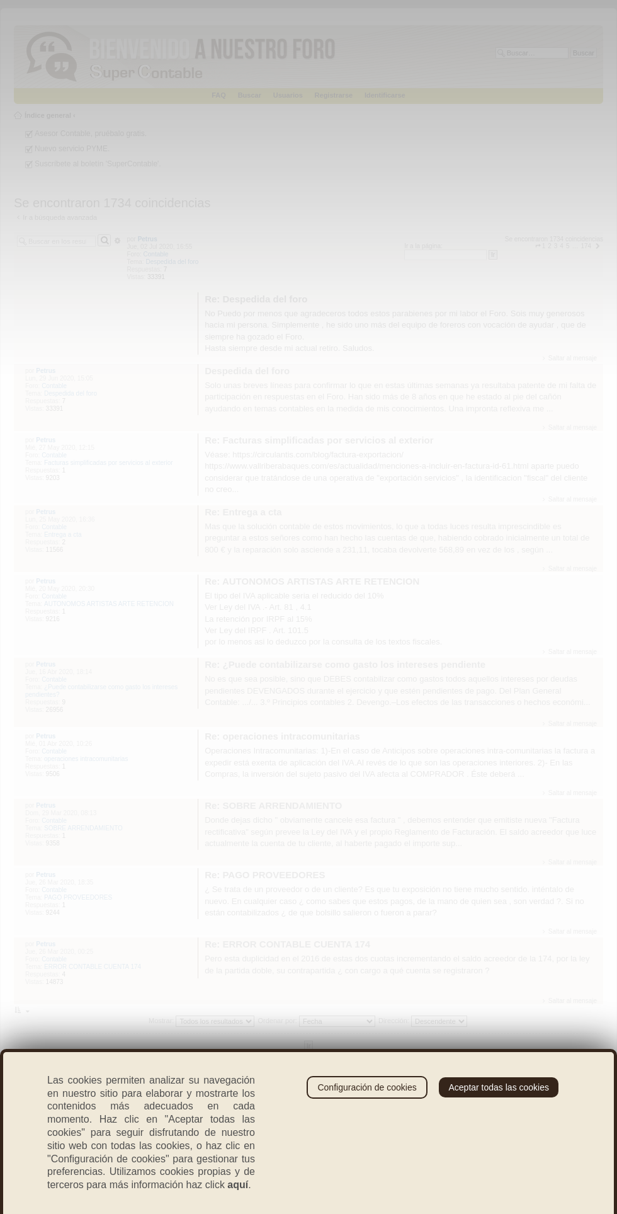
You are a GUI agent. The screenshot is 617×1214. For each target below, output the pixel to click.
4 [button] (561, 246)
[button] (538, 246)
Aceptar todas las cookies (498, 1087)
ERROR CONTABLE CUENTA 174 (92, 966)
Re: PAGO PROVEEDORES (265, 874)
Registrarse (334, 95)
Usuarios (288, 95)
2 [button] (550, 246)
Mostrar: (201, 1020)
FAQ (219, 95)
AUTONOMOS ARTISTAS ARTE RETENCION (109, 603)
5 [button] (568, 246)
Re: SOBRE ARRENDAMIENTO (273, 805)
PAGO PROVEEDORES (78, 897)
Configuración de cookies (366, 1087)
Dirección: (422, 1020)
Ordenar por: (316, 1020)
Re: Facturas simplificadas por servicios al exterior (319, 440)
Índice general (48, 115)
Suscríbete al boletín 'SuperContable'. (98, 163)
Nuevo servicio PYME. (72, 148)
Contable (156, 254)
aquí (237, 1184)
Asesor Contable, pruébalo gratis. (91, 133)
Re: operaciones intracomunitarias (282, 736)
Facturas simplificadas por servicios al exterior (108, 462)
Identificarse (385, 95)
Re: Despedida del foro (256, 299)
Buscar (249, 95)
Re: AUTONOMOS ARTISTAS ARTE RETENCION (312, 581)
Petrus (147, 239)
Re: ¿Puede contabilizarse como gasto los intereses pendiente (345, 664)
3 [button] (556, 246)
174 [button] (585, 246)
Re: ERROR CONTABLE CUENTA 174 (287, 944)
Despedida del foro (171, 261)
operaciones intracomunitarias (86, 758)
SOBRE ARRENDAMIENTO (83, 828)
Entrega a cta (62, 534)
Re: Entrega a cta (243, 512)
